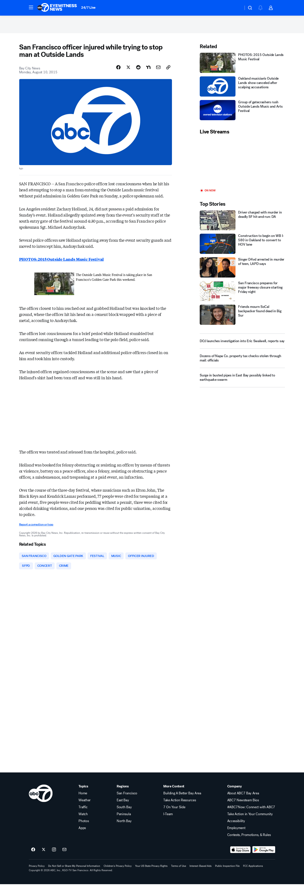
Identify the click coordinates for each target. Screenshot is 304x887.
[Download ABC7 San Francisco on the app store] (240, 852)
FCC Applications (253, 868)
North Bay (124, 824)
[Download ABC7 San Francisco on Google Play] (263, 852)
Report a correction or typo (36, 526)
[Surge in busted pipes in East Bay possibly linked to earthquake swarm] (242, 381)
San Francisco (127, 796)
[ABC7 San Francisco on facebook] (33, 852)
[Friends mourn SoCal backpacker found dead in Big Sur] (242, 317)
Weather (84, 803)
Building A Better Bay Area (182, 796)
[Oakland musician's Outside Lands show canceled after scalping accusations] (242, 88)
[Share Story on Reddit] (138, 69)
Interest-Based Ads (201, 868)
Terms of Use (178, 868)
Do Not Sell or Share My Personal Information (74, 868)
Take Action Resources (179, 803)
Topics (83, 789)
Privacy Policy (37, 868)
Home (82, 796)
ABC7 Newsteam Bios (243, 803)
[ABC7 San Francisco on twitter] (43, 852)
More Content (173, 789)
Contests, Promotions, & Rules (249, 837)
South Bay (124, 810)
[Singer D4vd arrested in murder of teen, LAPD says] (242, 269)
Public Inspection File (227, 868)
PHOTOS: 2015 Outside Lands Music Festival (61, 261)
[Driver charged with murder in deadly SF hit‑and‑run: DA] (242, 222)
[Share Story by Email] (158, 69)
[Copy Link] (168, 69)
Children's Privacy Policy (118, 868)
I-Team (168, 817)
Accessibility (236, 824)
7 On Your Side (174, 810)
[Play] (242, 164)
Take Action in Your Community (250, 817)
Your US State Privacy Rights (151, 868)
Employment (236, 831)
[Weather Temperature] (237, 7)
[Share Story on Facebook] (118, 69)
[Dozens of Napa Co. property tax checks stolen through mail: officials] (242, 362)
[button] (31, 7)
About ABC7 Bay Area (243, 796)
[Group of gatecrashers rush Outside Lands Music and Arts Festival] (242, 112)
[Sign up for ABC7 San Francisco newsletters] (64, 852)
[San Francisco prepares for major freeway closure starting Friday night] (242, 293)
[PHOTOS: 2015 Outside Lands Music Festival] (242, 65)
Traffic (83, 810)
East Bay (123, 803)
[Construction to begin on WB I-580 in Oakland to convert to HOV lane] (242, 246)
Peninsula (124, 817)
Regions (123, 789)
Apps (82, 831)
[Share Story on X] (128, 69)
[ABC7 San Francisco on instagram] (54, 852)
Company (234, 789)
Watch (83, 817)
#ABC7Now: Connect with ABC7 (251, 810)
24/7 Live (88, 7)
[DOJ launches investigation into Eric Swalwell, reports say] (242, 343)
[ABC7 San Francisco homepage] (57, 8)
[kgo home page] (40, 796)
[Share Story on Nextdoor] (148, 69)
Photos (83, 824)
